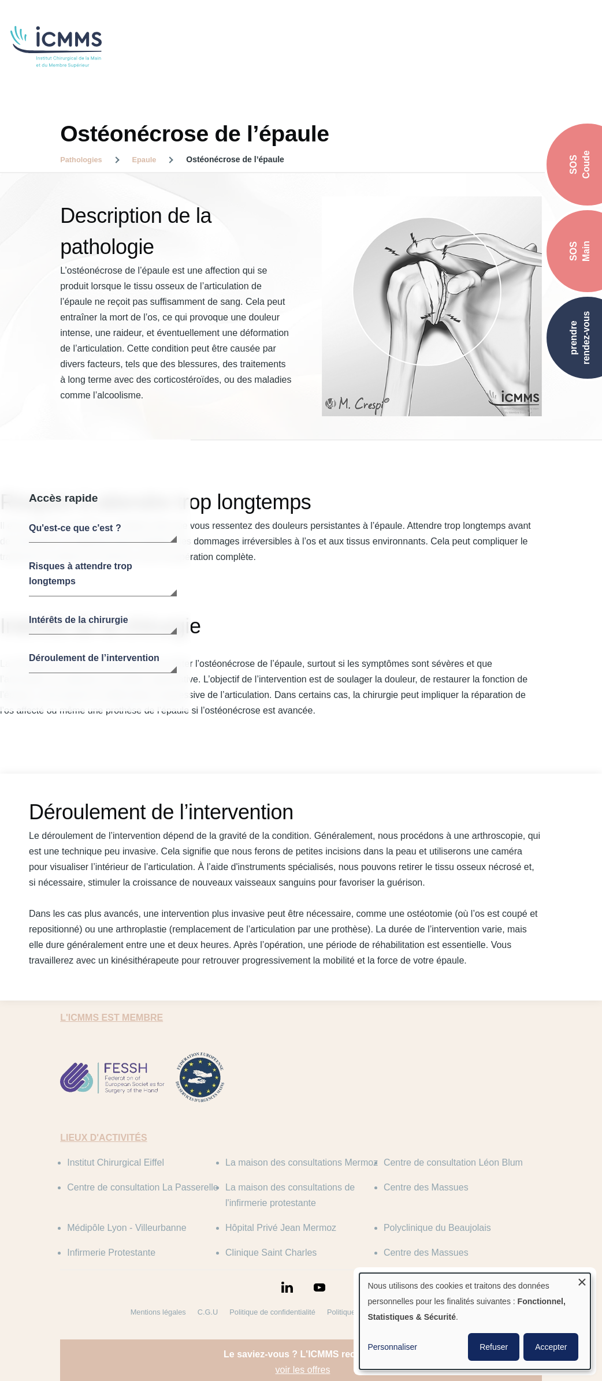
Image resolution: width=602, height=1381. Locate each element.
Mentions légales (158, 1312)
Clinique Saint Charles (271, 1252)
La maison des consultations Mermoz (301, 1162)
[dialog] (474, 1321)
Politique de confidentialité (272, 1312)
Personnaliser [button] (392, 1347)
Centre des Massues (426, 1187)
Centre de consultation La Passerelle (142, 1187)
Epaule (144, 159)
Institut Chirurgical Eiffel (115, 1162)
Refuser (494, 1347)
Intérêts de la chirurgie (78, 620)
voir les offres (303, 1370)
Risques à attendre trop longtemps (80, 573)
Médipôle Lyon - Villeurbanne (126, 1228)
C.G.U (208, 1312)
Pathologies (81, 159)
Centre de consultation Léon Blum (453, 1162)
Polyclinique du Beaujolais (437, 1228)
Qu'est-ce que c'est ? (75, 528)
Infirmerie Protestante (111, 1252)
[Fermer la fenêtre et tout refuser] (581, 1280)
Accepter (551, 1347)
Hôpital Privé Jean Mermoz (280, 1228)
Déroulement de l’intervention (94, 658)
